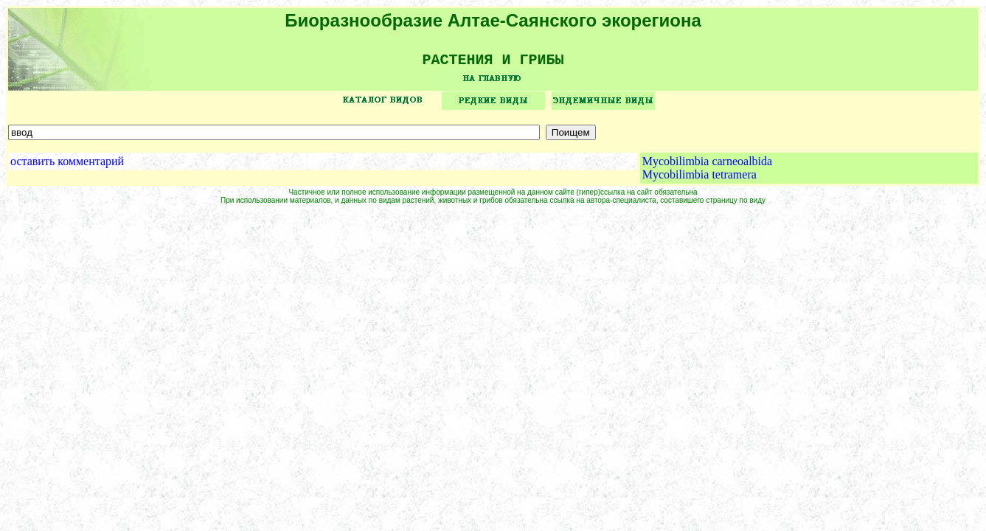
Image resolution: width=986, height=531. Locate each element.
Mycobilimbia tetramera (699, 179)
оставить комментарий (67, 166)
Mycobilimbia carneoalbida (707, 166)
